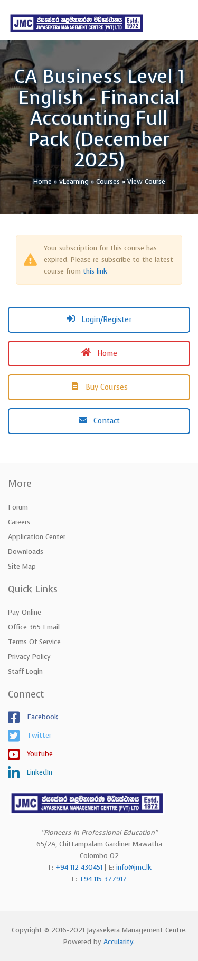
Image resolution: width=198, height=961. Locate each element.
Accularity (118, 941)
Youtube (39, 753)
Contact (99, 421)
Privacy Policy (29, 656)
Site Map (22, 566)
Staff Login (25, 671)
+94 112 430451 (78, 867)
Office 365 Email (34, 627)
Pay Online (24, 612)
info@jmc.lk (134, 867)
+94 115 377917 (103, 878)
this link (95, 271)
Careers (19, 521)
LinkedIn (38, 772)
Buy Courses (99, 387)
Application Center (36, 536)
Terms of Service (34, 641)
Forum (18, 507)
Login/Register (99, 320)
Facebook (41, 716)
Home (99, 353)
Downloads (25, 551)
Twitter (38, 735)
